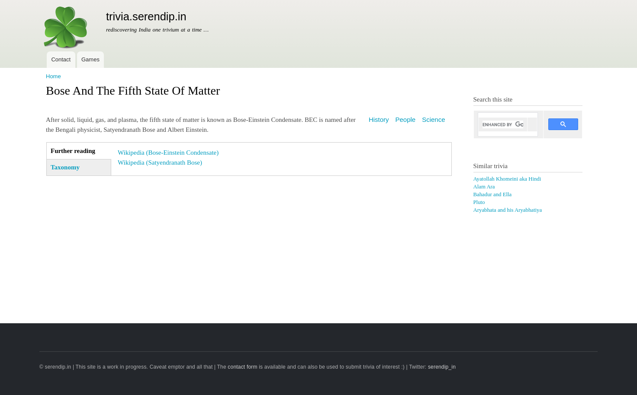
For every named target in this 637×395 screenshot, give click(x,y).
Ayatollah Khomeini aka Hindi (507, 179)
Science (433, 119)
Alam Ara (484, 187)
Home (53, 76)
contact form (242, 367)
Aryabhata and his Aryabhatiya (507, 210)
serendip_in (442, 367)
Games (90, 59)
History (379, 119)
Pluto (479, 202)
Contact (61, 59)
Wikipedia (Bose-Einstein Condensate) (168, 152)
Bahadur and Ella (492, 194)
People (406, 119)
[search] (503, 124)
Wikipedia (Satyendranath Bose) (160, 162)
